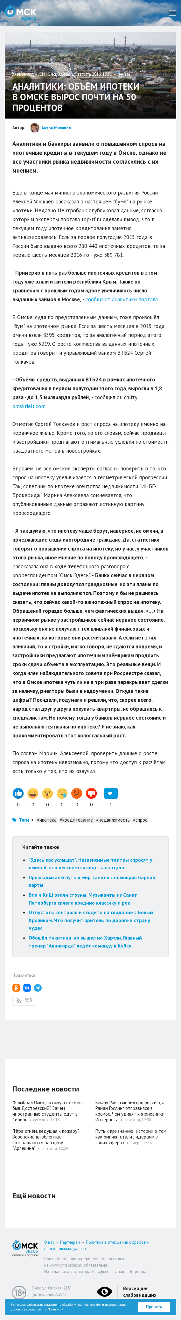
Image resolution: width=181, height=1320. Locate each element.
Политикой (55, 1309)
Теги (24, 820)
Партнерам (70, 1242)
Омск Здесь (21, 13)
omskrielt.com (28, 406)
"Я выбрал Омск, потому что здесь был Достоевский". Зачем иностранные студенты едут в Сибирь (48, 1111)
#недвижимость (113, 820)
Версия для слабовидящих (140, 1291)
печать (124, 74)
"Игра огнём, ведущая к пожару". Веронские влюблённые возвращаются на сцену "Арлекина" (45, 1139)
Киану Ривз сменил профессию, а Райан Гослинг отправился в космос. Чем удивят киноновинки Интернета (129, 1111)
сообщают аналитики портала (122, 299)
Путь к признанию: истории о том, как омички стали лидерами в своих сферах (131, 1137)
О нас (49, 1242)
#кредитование (76, 820)
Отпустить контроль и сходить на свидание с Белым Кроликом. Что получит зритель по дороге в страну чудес (91, 920)
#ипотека (47, 820)
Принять (154, 1307)
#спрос (140, 820)
